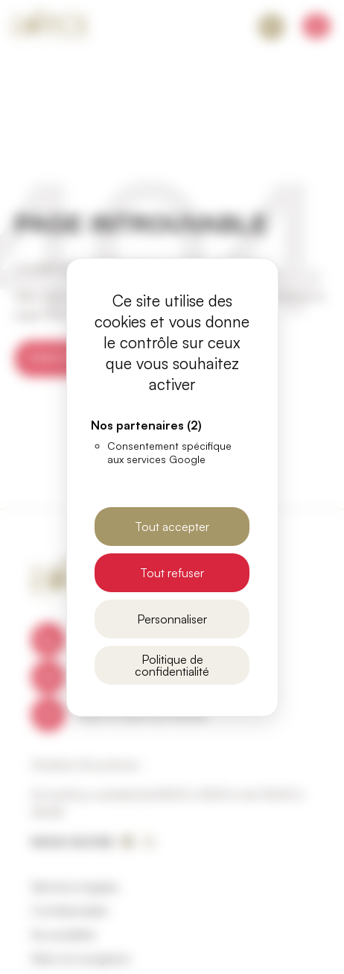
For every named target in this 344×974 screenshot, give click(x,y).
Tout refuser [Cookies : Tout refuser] (172, 572)
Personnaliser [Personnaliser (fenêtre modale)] (172, 619)
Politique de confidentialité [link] (172, 665)
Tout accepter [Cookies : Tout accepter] (172, 526)
